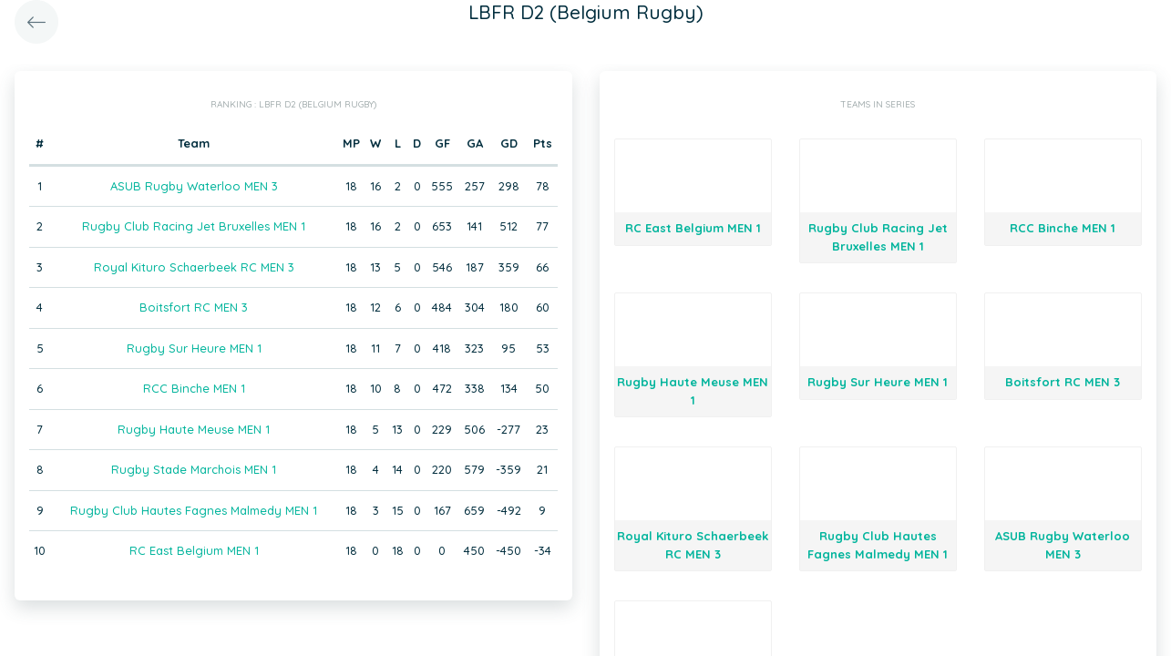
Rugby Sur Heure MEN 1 (194, 348)
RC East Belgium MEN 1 (194, 550)
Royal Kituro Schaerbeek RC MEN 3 (194, 267)
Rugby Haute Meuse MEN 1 (194, 429)
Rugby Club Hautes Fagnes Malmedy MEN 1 (193, 510)
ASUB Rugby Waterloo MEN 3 (194, 186)
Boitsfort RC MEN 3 (193, 307)
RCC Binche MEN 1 (194, 388)
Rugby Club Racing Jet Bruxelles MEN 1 (193, 226)
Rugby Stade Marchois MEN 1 (193, 469)
